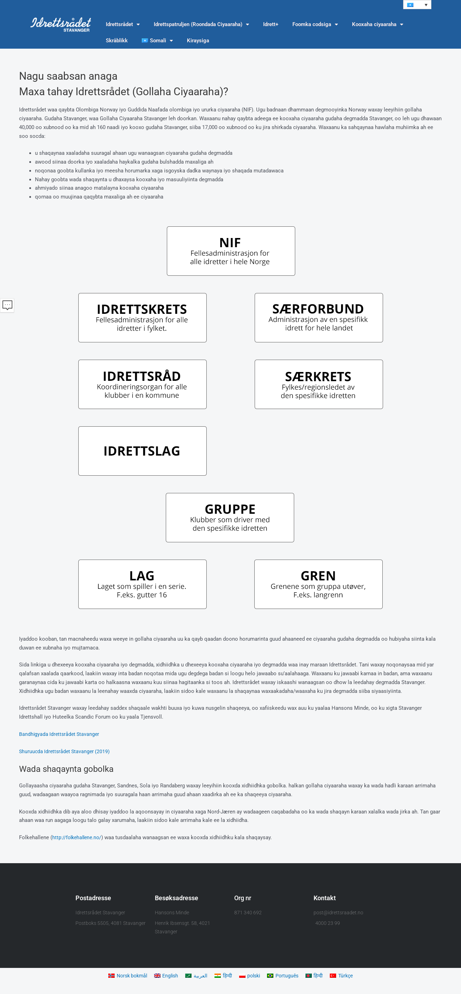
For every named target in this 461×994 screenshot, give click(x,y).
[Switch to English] (164, 976)
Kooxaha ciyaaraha (377, 25)
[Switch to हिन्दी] (223, 976)
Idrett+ (270, 25)
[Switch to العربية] (196, 976)
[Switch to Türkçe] (346, 976)
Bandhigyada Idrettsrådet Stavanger (60, 734)
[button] (417, 5)
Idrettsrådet (123, 25)
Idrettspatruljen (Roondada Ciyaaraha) (201, 25)
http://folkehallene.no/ (78, 838)
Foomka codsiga (315, 25)
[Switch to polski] (251, 976)
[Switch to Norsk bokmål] (123, 976)
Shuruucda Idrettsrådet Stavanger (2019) (66, 751)
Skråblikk (117, 41)
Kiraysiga (198, 41)
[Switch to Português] (285, 976)
